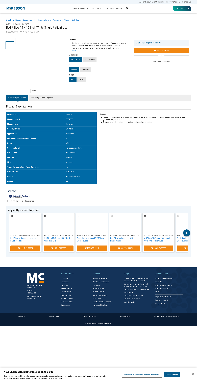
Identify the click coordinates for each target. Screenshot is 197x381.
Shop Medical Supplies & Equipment (19, 20)
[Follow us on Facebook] (156, 304)
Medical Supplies (80, 8)
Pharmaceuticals (66, 292)
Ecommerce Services (99, 288)
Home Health (65, 282)
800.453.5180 (31, 298)
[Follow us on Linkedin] (164, 304)
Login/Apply (182, 8)
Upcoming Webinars (130, 302)
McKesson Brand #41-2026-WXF (97, 235)
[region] (98, 374)
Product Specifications (17, 98)
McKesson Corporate (161, 288)
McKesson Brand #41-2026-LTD (30, 235)
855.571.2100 (31, 287)
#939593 (147, 235)
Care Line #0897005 (22, 24)
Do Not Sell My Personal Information (166, 316)
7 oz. (73, 79)
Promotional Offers (67, 302)
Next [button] (187, 233)
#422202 (9, 24)
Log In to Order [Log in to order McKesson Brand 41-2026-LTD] (25, 248)
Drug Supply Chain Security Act (133, 295)
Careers (157, 292)
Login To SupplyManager (163, 297)
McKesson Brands (66, 288)
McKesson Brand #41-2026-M (162, 235)
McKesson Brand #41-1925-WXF (63, 235)
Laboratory (64, 285)
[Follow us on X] (161, 304)
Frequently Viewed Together (42, 98)
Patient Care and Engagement (102, 302)
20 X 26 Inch (90, 60)
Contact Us (186, 2)
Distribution (96, 285)
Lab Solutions (97, 298)
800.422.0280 (31, 293)
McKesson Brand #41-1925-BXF (130, 235)
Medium (74, 69)
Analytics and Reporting (100, 278)
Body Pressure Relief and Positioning (48, 20)
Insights (127, 274)
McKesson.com (125, 316)
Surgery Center (65, 305)
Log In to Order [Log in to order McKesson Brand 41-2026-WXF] (92, 248)
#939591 (180, 235)
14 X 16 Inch (75, 60)
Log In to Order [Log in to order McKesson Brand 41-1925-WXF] (58, 248)
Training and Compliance (100, 305)
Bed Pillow (75, 20)
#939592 (13, 235)
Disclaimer (21, 316)
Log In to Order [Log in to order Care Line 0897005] (161, 50)
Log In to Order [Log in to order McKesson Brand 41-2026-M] (158, 248)
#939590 (47, 235)
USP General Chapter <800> (132, 299)
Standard (85, 69)
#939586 (80, 235)
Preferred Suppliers (67, 298)
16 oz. (81, 79)
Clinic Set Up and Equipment (101, 282)
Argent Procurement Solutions (151, 2)
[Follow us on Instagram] (158, 304)
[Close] (193, 374)
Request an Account (161, 300)
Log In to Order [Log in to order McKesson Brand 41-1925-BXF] (125, 248)
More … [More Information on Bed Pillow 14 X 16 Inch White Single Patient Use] (74, 51)
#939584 (113, 235)
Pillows (66, 20)
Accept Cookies (171, 375)
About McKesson (173, 2)
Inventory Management (100, 295)
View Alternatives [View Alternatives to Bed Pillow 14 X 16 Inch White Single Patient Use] (161, 62)
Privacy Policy (54, 316)
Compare (35, 91)
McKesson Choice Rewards (163, 285)
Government (64, 278)
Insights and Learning (114, 8)
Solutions (96, 8)
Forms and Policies (89, 316)
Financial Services (98, 292)
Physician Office (66, 295)
